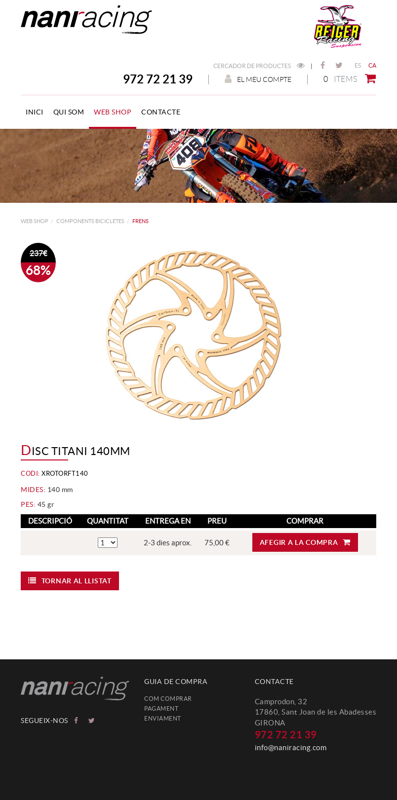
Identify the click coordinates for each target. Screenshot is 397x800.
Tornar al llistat (70, 580)
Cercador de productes (259, 66)
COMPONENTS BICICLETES (90, 221)
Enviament (162, 718)
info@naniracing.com (291, 747)
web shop (34, 221)
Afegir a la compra (305, 542)
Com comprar (168, 698)
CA (372, 65)
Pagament (161, 708)
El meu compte (258, 79)
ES (358, 65)
